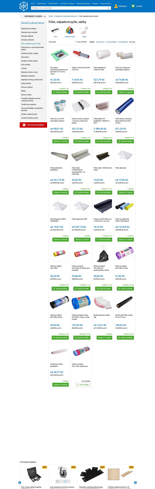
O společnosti (41, 3)
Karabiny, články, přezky (29, 61)
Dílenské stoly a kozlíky (29, 32)
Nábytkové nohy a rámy (29, 72)
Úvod (32, 3)
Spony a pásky (26, 95)
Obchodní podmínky (83, 3)
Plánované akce (105, 3)
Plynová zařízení (27, 87)
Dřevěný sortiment (27, 40)
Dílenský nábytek (27, 36)
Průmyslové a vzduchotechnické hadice (32, 48)
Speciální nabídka (33, 125)
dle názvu (132, 42)
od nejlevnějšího (111, 42)
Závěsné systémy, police (29, 118)
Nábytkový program (28, 76)
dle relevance (100, 42)
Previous (19, 482)
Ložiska (24, 68)
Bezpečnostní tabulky (28, 29)
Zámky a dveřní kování (29, 114)
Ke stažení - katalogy (67, 3)
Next (135, 482)
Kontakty (95, 3)
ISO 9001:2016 (53, 3)
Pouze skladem (81, 42)
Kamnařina (25, 57)
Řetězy (23, 91)
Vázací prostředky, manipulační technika (32, 109)
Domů (51, 16)
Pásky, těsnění (26, 83)
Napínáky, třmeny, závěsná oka (32, 80)
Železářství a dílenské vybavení (32, 23)
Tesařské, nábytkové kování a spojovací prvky (30, 99)
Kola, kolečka (25, 65)
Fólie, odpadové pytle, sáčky (31, 44)
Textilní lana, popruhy (28, 104)
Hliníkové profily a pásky (29, 53)
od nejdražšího (123, 42)
